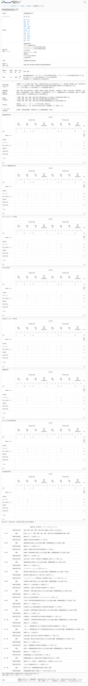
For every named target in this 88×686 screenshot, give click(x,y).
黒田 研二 (27, 23)
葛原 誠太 (27, 19)
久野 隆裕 (27, 35)
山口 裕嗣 (27, 28)
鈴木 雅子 (27, 38)
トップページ (5, 6)
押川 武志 (27, 31)
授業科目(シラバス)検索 (17, 6)
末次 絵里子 (27, 37)
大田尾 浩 (27, 30)
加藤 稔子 (27, 25)
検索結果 (28, 6)
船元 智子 (27, 21)
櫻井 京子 (27, 33)
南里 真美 (27, 40)
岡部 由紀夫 (27, 26)
